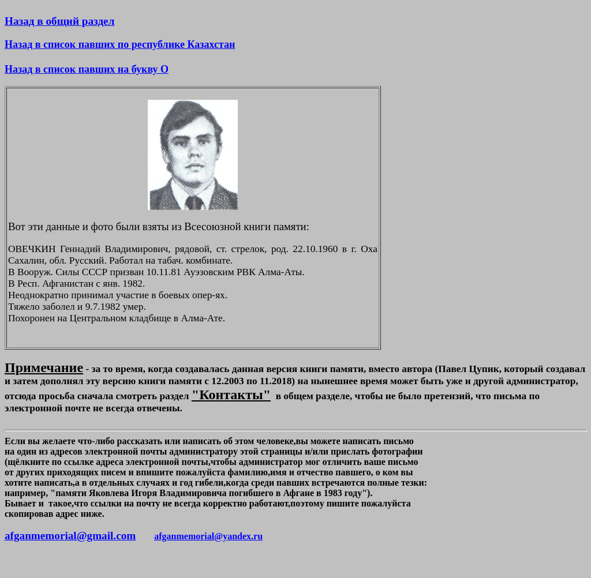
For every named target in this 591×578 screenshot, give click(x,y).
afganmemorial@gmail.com (70, 536)
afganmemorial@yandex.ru (208, 536)
